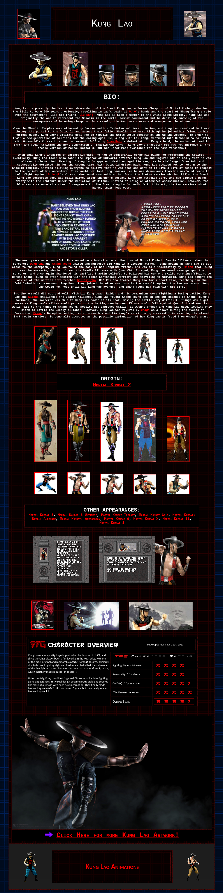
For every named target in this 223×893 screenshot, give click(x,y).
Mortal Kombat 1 (111, 523)
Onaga (145, 310)
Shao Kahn (114, 141)
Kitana (33, 297)
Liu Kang (86, 115)
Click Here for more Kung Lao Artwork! (117, 835)
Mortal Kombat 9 (116, 519)
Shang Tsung (61, 264)
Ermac (37, 313)
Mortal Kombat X (145, 519)
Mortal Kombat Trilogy (118, 515)
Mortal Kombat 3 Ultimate (77, 515)
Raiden (188, 267)
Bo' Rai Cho (86, 280)
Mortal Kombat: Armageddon (80, 519)
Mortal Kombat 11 (176, 519)
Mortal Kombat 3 (40, 515)
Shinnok (54, 174)
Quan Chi (37, 264)
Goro (132, 111)
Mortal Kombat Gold (153, 515)
